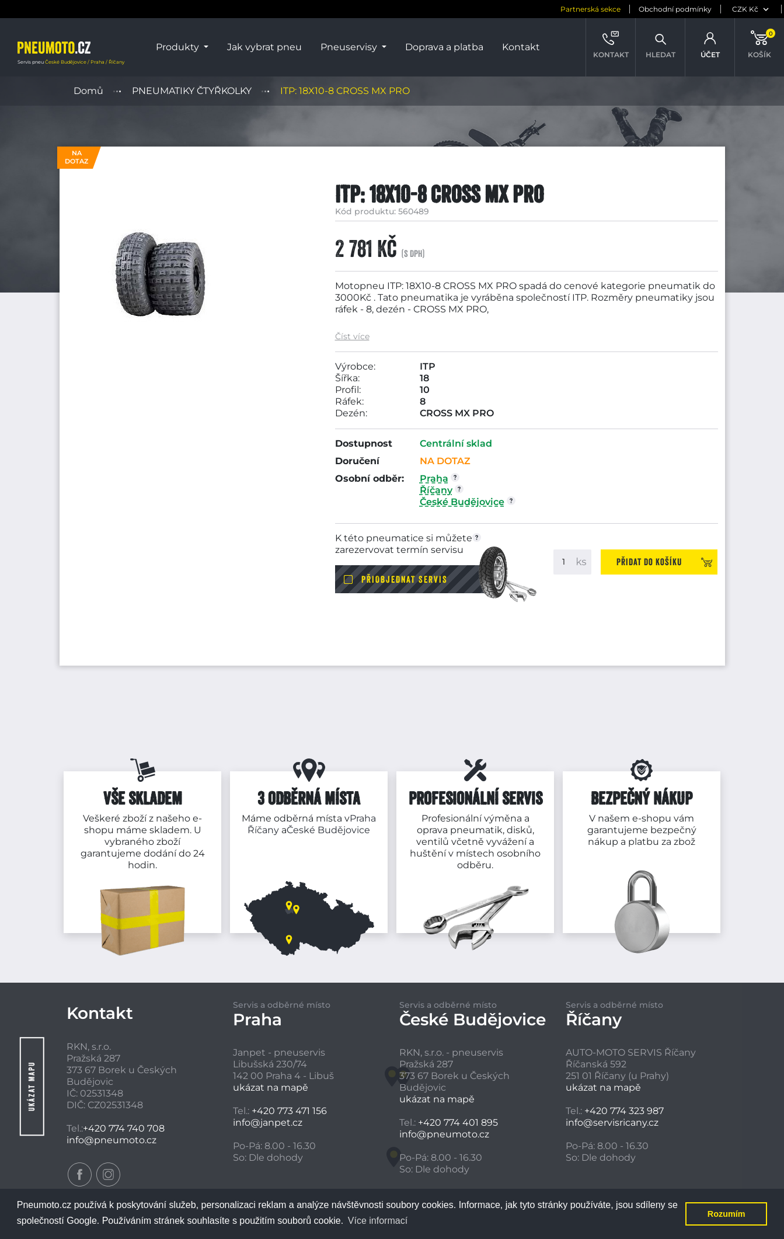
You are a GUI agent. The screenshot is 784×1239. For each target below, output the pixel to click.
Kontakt (521, 47)
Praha (363, 818)
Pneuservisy (349, 47)
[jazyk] (758, 9)
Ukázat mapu (31, 1086)
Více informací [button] (377, 1221)
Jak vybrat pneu (264, 47)
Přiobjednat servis (404, 579)
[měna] (700, 9)
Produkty (178, 47)
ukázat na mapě (270, 1087)
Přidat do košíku (649, 562)
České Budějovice (328, 830)
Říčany (263, 830)
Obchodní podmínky (623, 9)
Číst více (352, 337)
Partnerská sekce (538, 9)
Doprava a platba (444, 47)
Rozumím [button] (726, 1214)
